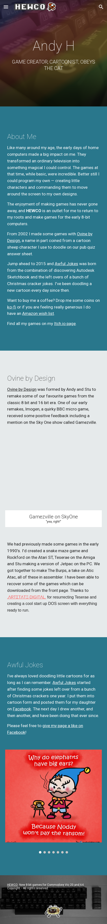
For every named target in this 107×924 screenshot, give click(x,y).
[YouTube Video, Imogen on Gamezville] (53, 475)
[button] (6, 7)
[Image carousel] (53, 802)
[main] (53, 54)
